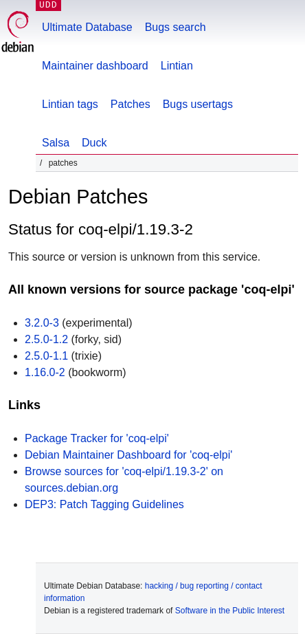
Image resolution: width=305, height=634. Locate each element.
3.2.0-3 (42, 323)
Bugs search (175, 27)
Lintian (177, 66)
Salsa (55, 143)
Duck (94, 143)
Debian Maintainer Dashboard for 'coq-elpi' (128, 455)
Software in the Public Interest (229, 610)
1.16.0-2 (45, 372)
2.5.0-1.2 (46, 339)
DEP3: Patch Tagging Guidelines (104, 504)
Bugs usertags (198, 104)
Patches (130, 104)
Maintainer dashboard (95, 66)
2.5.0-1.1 (46, 356)
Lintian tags (70, 104)
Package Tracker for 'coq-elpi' (97, 438)
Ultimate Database (87, 27)
